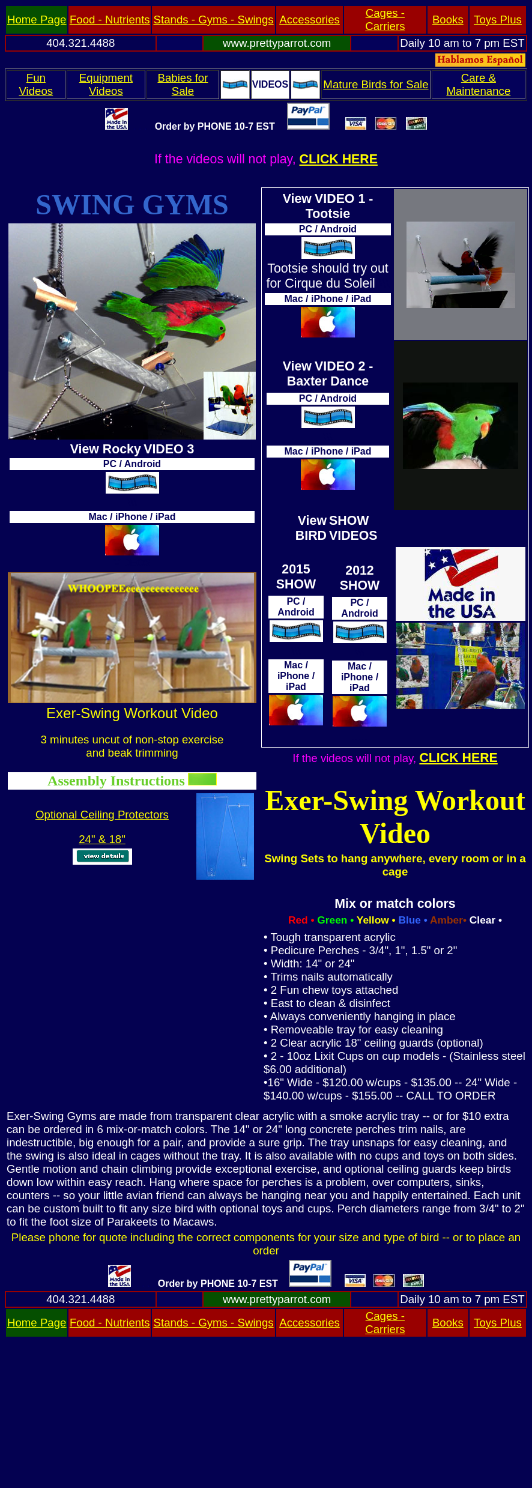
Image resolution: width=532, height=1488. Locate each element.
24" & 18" (102, 839)
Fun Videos (36, 84)
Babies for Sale (182, 84)
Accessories (309, 19)
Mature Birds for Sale (375, 84)
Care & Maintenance (478, 84)
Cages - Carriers (385, 19)
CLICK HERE (339, 159)
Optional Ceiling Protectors (102, 814)
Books (448, 19)
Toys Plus (498, 19)
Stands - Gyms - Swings (214, 19)
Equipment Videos (106, 84)
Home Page (37, 19)
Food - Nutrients (110, 19)
